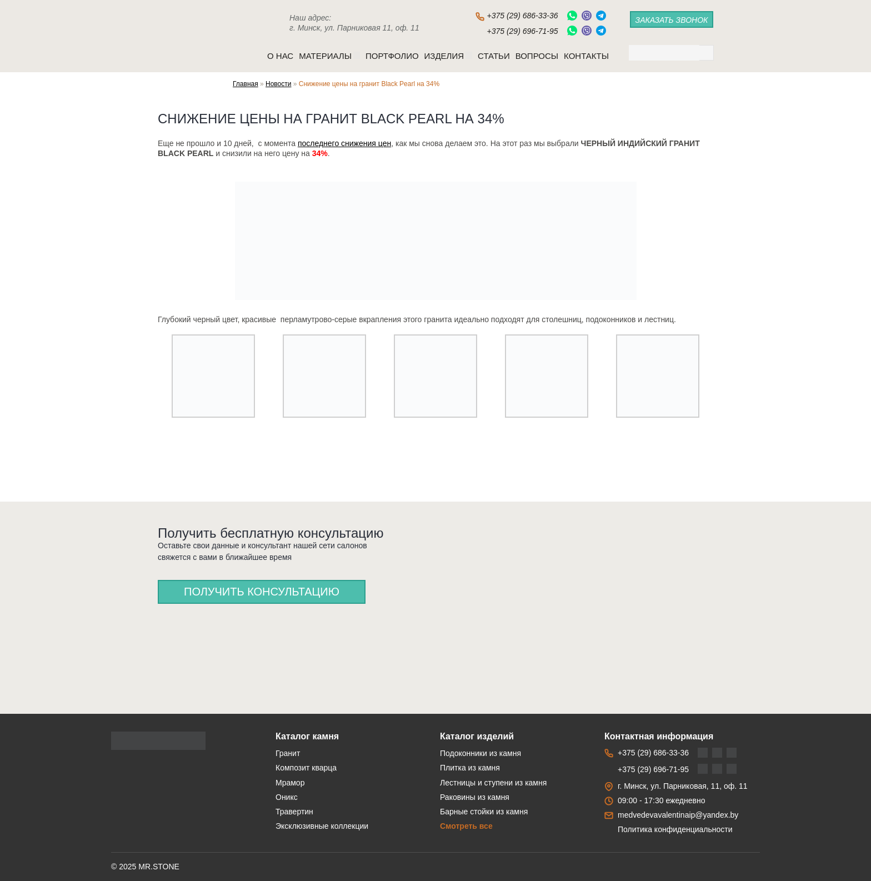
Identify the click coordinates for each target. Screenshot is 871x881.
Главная (245, 84)
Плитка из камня (470, 767)
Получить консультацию (261, 591)
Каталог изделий (477, 736)
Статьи (494, 56)
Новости (278, 84)
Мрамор (290, 782)
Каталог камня (307, 736)
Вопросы (536, 56)
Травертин (294, 811)
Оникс (287, 797)
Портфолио (392, 56)
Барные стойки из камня (484, 811)
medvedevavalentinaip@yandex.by (678, 814)
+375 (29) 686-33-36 (522, 15)
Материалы (329, 56)
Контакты (586, 56)
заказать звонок (671, 20)
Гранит (288, 753)
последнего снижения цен (344, 143)
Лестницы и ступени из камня (493, 782)
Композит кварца (306, 767)
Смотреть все (466, 826)
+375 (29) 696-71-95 (522, 31)
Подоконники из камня (480, 753)
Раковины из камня (474, 797)
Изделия (448, 56)
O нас (280, 56)
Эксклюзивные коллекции (322, 826)
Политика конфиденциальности (675, 829)
